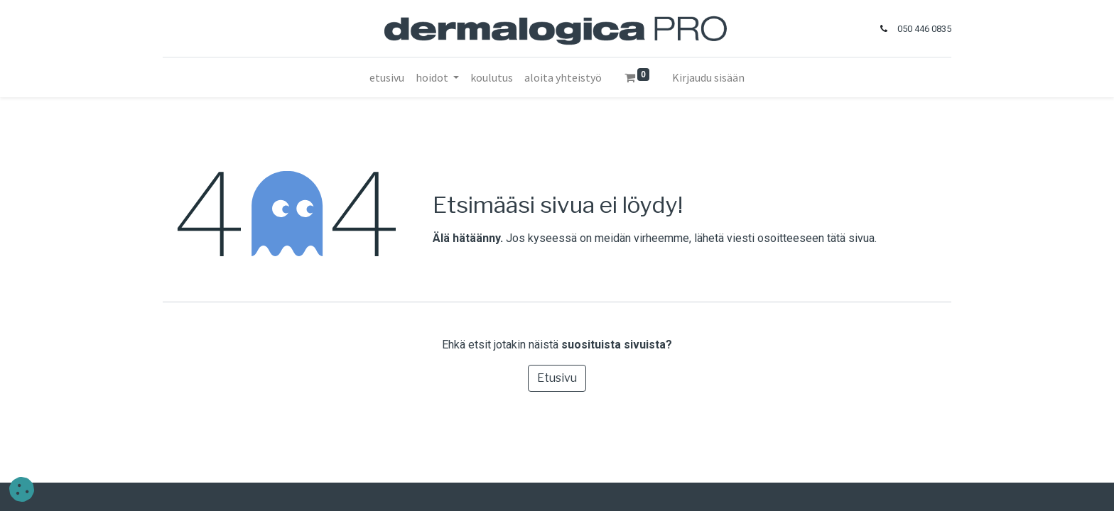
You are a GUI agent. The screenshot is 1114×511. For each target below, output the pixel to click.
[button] (21, 489)
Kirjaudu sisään (708, 77)
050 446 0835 (924, 28)
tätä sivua (851, 238)
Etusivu (557, 378)
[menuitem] (387, 77)
